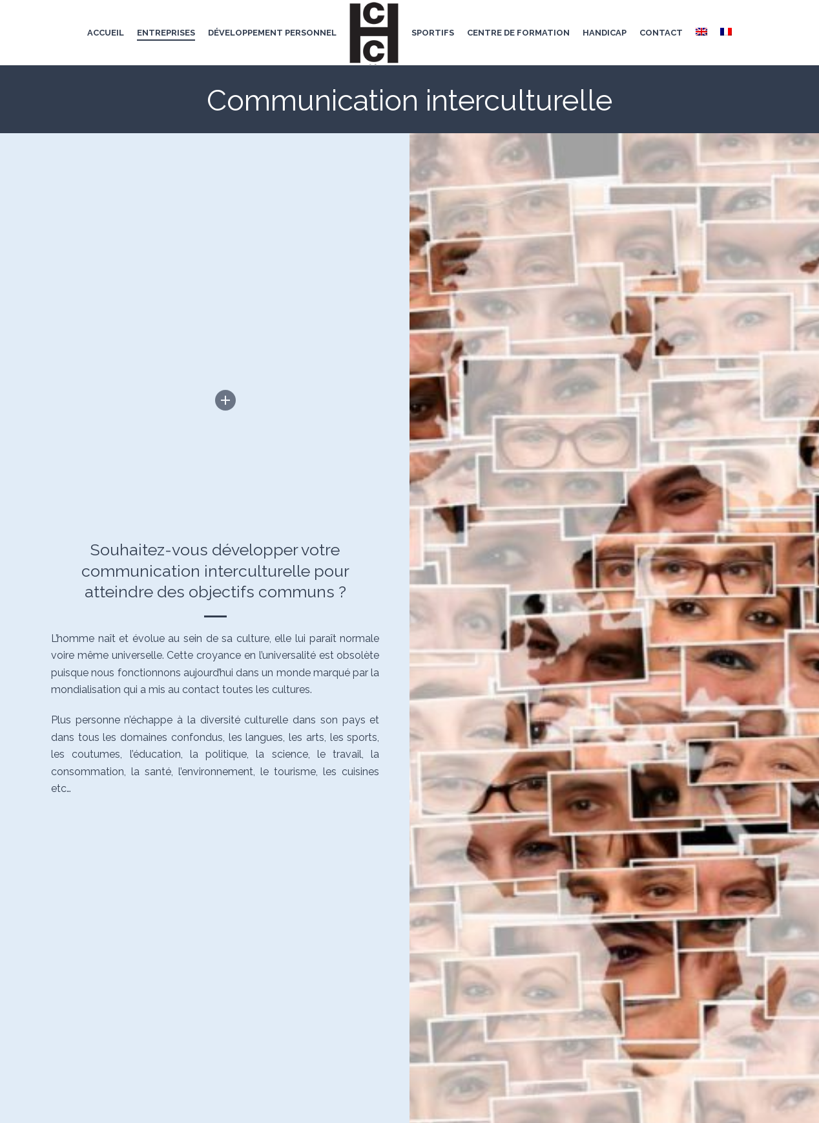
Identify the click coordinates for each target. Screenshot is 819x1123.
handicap (605, 32)
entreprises (166, 32)
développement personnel (272, 32)
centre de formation (518, 32)
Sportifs (432, 32)
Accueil (105, 32)
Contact (661, 32)
